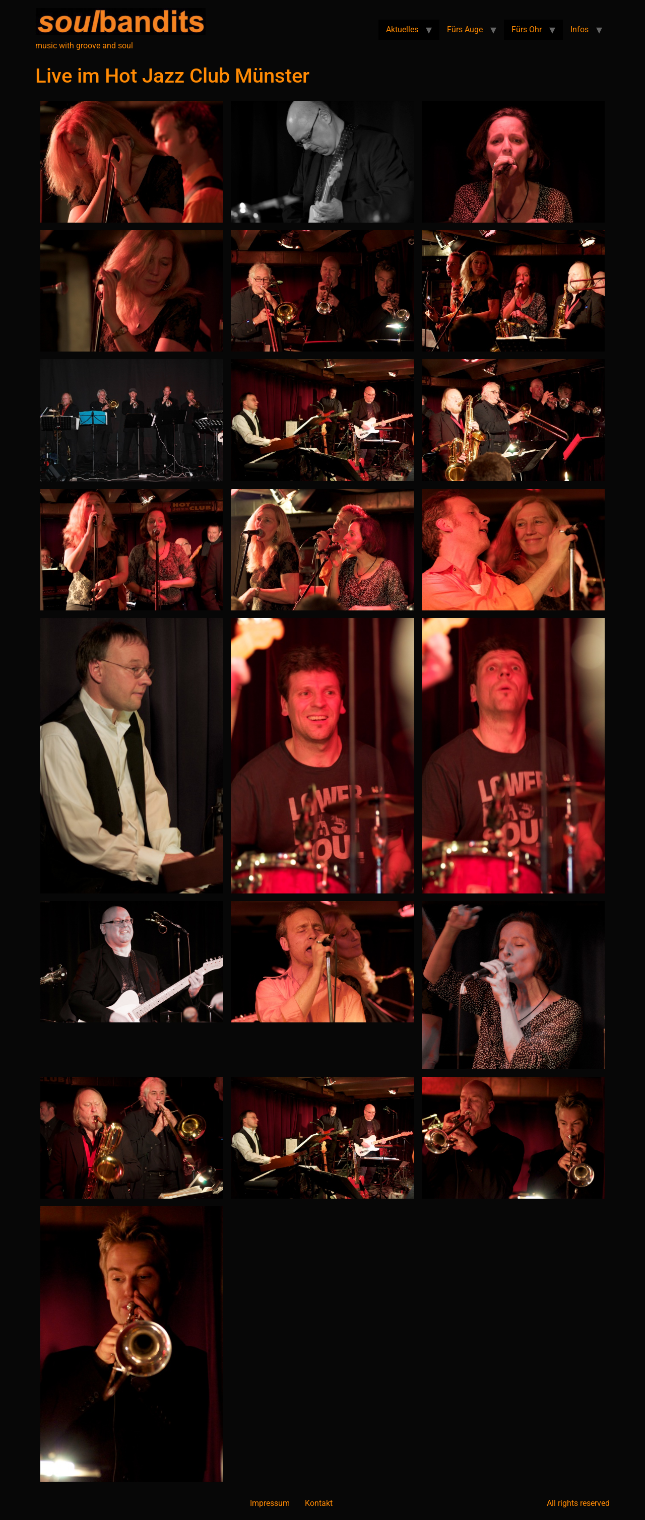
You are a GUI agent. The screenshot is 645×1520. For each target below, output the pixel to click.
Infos (579, 29)
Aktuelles (402, 29)
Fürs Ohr (526, 29)
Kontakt (319, 1503)
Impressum (270, 1503)
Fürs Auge (465, 29)
